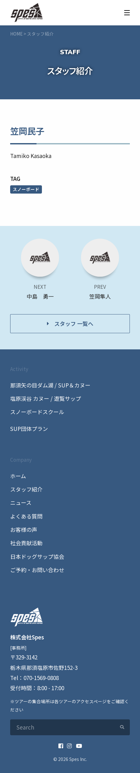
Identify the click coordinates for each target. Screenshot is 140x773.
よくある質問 (26, 516)
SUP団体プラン (29, 429)
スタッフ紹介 (26, 489)
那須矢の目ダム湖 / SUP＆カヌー (50, 385)
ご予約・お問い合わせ (37, 570)
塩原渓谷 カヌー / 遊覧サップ (45, 398)
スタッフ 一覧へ (73, 323)
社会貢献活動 (26, 543)
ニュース (20, 502)
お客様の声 (23, 529)
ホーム (18, 476)
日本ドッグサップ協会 (37, 556)
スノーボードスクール (37, 412)
